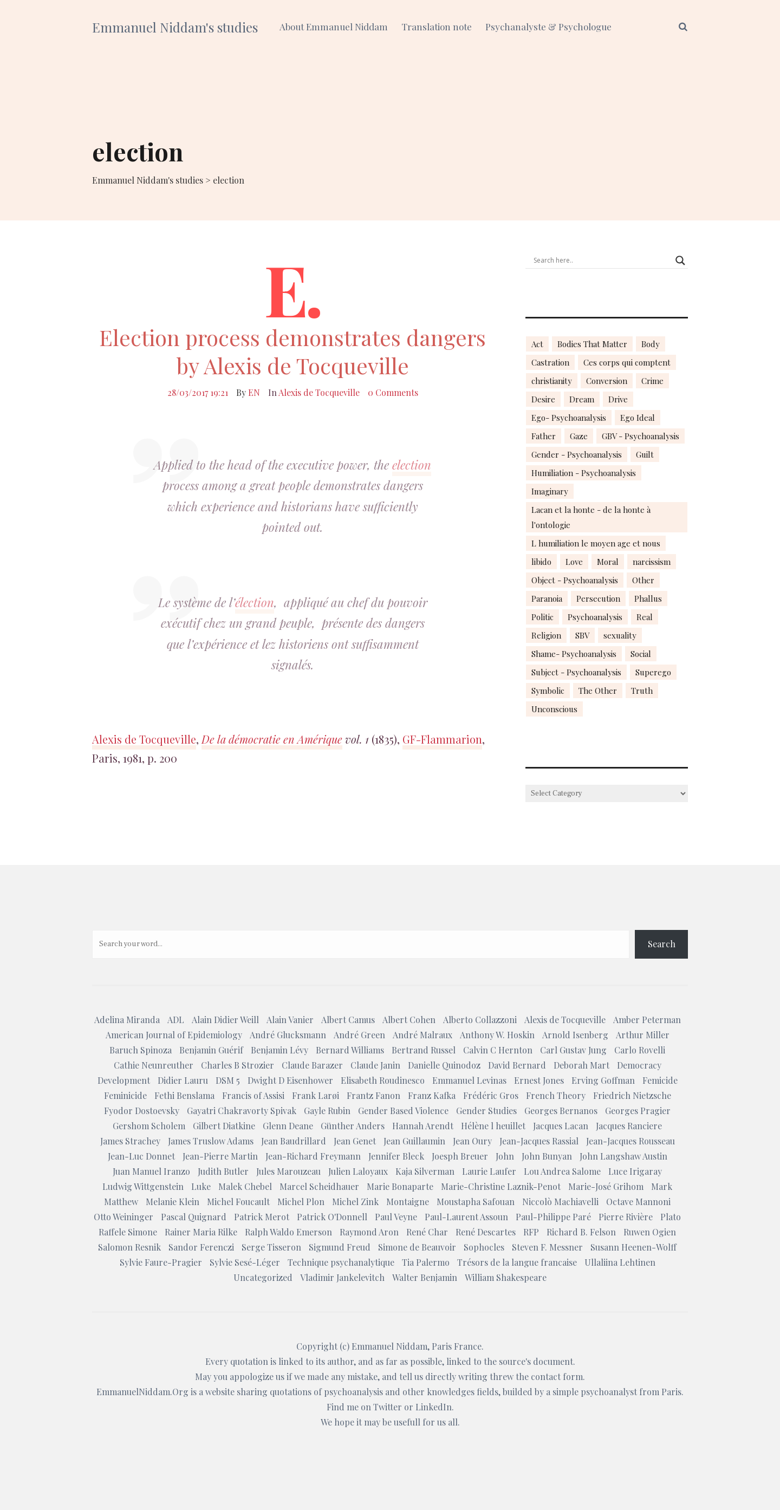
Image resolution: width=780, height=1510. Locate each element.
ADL (175, 1019)
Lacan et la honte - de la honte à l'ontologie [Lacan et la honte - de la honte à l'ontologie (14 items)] (591, 517)
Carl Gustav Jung (573, 1050)
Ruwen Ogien (649, 1232)
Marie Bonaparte (400, 1186)
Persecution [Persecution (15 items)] (598, 598)
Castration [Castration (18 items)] (550, 362)
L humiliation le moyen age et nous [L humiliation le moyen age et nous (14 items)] (595, 543)
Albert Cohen (408, 1019)
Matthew (121, 1201)
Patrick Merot (261, 1216)
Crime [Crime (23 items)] (652, 380)
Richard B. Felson (581, 1232)
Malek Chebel (245, 1186)
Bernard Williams (350, 1050)
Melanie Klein (172, 1201)
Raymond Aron (369, 1232)
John (505, 1156)
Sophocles (484, 1247)
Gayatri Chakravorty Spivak (241, 1110)
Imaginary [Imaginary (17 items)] (549, 491)
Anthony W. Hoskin (497, 1034)
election (411, 465)
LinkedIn (433, 1407)
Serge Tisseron (271, 1247)
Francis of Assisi (253, 1095)
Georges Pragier (638, 1110)
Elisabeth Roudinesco (383, 1080)
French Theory (556, 1095)
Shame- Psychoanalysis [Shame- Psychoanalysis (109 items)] (573, 653)
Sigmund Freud (339, 1247)
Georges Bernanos (560, 1110)
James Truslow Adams (210, 1141)
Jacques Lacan (560, 1125)
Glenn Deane (288, 1125)
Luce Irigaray (635, 1171)
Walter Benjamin (424, 1277)
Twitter (387, 1407)
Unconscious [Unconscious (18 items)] (554, 709)
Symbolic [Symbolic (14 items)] (547, 690)
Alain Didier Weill (225, 1019)
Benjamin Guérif (211, 1050)
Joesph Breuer (460, 1156)
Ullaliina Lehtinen (619, 1262)
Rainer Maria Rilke (201, 1232)
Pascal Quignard (193, 1216)
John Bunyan (547, 1156)
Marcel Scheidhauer (319, 1186)
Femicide (660, 1080)
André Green (359, 1034)
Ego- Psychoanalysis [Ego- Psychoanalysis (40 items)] (568, 417)
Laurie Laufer (489, 1171)
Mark (661, 1186)
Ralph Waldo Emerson (288, 1232)
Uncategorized (262, 1277)
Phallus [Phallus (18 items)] (648, 598)
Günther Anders (353, 1125)
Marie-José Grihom (606, 1186)
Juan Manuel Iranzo (151, 1171)
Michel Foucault (238, 1201)
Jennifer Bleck (396, 1156)
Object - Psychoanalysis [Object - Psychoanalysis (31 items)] (574, 580)
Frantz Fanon (373, 1095)
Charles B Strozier (237, 1065)
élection (254, 602)
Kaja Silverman (424, 1171)
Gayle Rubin (327, 1110)
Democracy (639, 1065)
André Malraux (422, 1034)
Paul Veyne (396, 1216)
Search (661, 943)
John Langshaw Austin (623, 1156)
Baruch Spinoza (140, 1050)
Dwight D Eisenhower (290, 1080)
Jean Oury (472, 1141)
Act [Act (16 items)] (537, 344)
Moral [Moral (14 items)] (608, 561)
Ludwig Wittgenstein (143, 1186)
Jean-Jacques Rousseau (630, 1141)
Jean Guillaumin (414, 1141)
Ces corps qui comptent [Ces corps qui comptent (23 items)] (627, 362)
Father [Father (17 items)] (543, 436)
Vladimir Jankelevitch (342, 1277)
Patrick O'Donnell (332, 1216)
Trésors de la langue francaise (517, 1262)
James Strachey (130, 1141)
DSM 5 (228, 1080)
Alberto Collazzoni (480, 1019)
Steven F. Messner (547, 1247)
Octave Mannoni (638, 1201)
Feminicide (125, 1095)
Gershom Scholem (149, 1125)
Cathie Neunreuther (153, 1065)
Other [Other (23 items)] (643, 580)
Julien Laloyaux (358, 1171)
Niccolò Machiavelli (560, 1201)
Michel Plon (300, 1201)
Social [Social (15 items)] (640, 653)
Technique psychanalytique (341, 1262)
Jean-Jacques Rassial (538, 1141)
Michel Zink (355, 1201)
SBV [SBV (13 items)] (582, 635)
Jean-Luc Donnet (141, 1156)
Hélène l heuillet (493, 1125)
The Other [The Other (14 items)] (597, 690)
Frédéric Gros (490, 1095)
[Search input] (602, 260)
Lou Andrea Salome (562, 1171)
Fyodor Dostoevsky (141, 1110)
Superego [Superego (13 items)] (653, 672)
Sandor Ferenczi (201, 1247)
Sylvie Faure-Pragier (161, 1262)
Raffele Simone (128, 1232)
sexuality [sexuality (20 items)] (619, 635)
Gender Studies (486, 1110)
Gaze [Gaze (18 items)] (579, 436)
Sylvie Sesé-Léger (245, 1262)
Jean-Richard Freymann (313, 1156)
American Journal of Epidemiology (174, 1034)
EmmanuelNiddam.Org (142, 1391)
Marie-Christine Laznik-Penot (501, 1186)
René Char (427, 1232)
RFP (531, 1232)
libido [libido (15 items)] (541, 561)
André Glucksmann (288, 1034)
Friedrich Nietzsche (632, 1095)
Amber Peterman (647, 1019)
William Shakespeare (506, 1277)
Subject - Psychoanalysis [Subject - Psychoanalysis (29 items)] (576, 672)
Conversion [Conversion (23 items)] (606, 380)
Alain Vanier (290, 1019)
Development (124, 1080)
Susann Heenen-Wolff (633, 1247)
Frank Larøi (315, 1095)
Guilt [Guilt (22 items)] (645, 454)
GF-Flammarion (442, 739)
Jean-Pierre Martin (220, 1156)
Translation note (436, 26)
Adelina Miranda (127, 1019)
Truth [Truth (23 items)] (642, 690)
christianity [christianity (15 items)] (551, 380)
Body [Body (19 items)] (650, 344)
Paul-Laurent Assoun (466, 1216)
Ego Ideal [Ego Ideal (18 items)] (637, 417)
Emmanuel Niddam (389, 1346)
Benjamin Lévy (279, 1050)
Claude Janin (375, 1065)
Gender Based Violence (403, 1110)
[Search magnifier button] (680, 260)
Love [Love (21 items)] (574, 561)
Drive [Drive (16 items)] (618, 399)
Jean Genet (355, 1141)
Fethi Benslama (184, 1095)
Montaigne (407, 1201)
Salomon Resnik (129, 1247)
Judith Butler (223, 1171)
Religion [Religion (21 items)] (546, 635)
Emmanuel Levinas (469, 1080)
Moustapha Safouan (476, 1201)
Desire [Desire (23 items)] (543, 399)
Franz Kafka (432, 1095)
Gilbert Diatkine (224, 1125)
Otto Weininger (123, 1216)
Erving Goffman (603, 1080)
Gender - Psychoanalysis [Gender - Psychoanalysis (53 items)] (576, 454)
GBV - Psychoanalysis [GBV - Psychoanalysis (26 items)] (640, 436)
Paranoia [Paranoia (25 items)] (546, 598)
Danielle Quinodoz (444, 1065)
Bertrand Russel (424, 1050)
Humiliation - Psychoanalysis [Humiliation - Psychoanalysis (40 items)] (583, 472)
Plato (670, 1216)
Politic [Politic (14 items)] (542, 616)
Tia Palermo (426, 1262)
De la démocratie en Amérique (272, 739)
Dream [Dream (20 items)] (581, 399)
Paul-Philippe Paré (553, 1216)
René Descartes (486, 1232)
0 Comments (393, 392)
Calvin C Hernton (497, 1050)
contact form (557, 1376)
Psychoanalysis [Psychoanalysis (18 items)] (595, 616)
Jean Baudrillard (293, 1141)
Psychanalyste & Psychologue (548, 26)
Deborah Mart (581, 1065)
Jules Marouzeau (288, 1171)
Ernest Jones (539, 1080)
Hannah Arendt (422, 1125)
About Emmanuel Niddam (334, 26)
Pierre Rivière (626, 1216)
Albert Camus (348, 1019)
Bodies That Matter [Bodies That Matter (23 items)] (592, 344)
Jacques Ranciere (629, 1125)
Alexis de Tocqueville (319, 392)
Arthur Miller (643, 1034)
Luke (201, 1186)
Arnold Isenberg (575, 1034)
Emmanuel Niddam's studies (175, 27)
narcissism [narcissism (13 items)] (652, 561)
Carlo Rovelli (639, 1050)
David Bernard (517, 1065)
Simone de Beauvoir (417, 1247)
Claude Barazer (312, 1065)
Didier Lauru (183, 1080)
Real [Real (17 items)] (644, 616)
